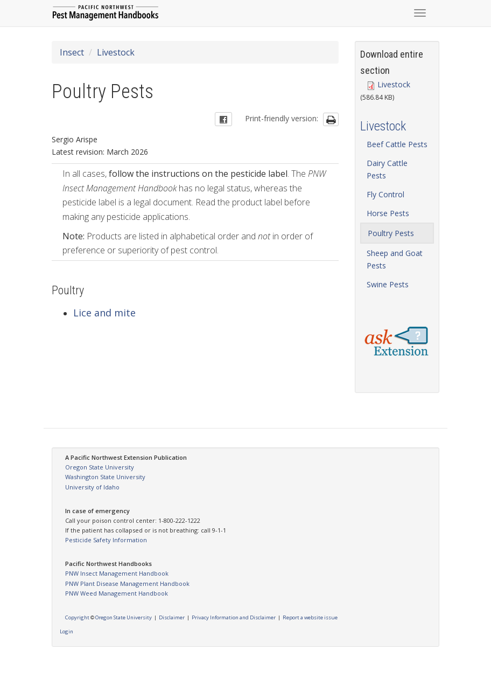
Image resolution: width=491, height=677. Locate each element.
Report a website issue (310, 617)
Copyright (77, 617)
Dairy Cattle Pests (387, 169)
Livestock (116, 52)
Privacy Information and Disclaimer (234, 617)
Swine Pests (388, 284)
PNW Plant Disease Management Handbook (127, 583)
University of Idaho (92, 487)
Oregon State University (99, 467)
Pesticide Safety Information (106, 540)
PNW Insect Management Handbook (117, 573)
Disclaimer (172, 617)
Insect (72, 52)
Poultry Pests (391, 233)
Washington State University (105, 477)
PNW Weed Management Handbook (116, 593)
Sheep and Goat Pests (395, 259)
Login (66, 631)
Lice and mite (104, 312)
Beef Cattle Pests (397, 144)
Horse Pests (388, 213)
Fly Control (385, 194)
